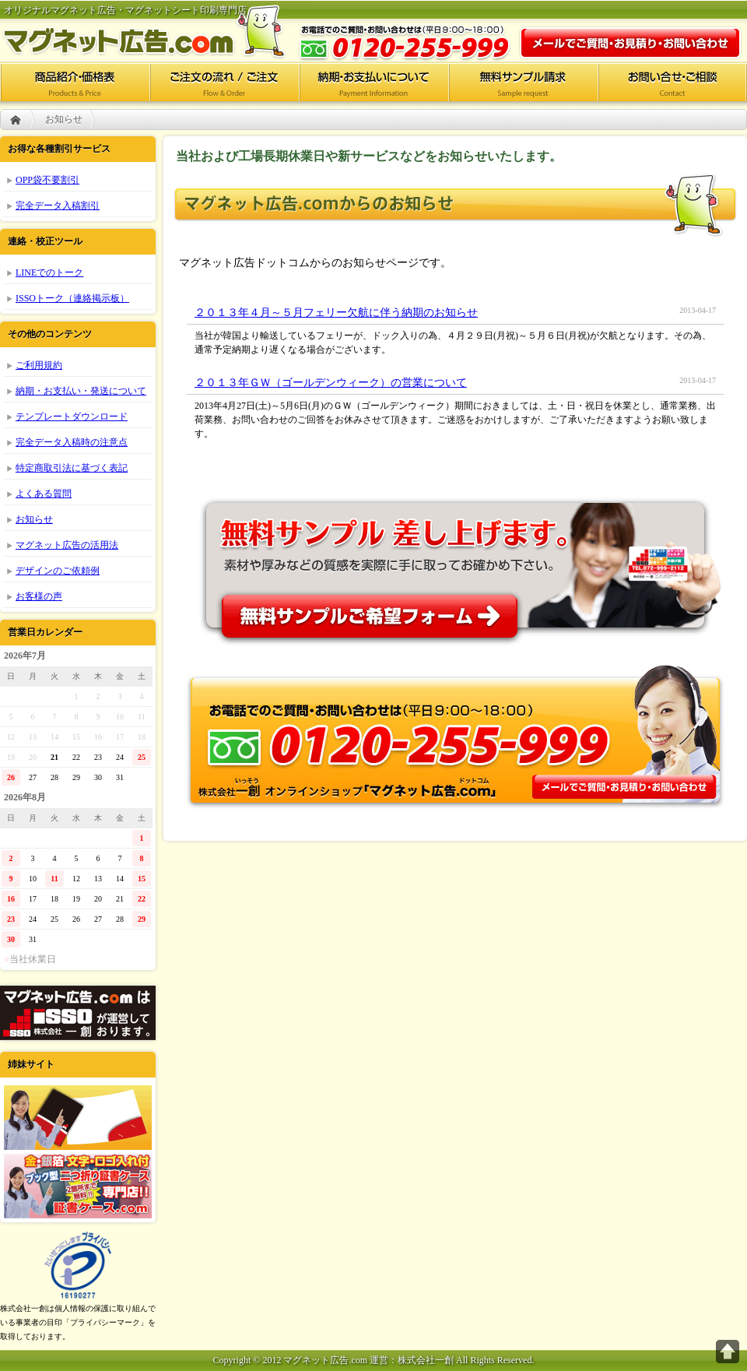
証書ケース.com (78, 1186)
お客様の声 (39, 596)
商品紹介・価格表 (74, 81)
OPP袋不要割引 (47, 179)
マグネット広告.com (155, 31)
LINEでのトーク (49, 272)
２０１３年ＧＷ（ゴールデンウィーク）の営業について (331, 382)
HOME (16, 119)
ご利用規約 (39, 365)
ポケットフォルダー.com (78, 1117)
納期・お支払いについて (373, 81)
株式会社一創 (78, 1013)
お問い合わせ (630, 42)
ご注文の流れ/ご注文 (224, 81)
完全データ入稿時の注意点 (72, 442)
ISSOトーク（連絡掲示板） (72, 298)
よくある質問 (44, 493)
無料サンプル (455, 565)
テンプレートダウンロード (72, 416)
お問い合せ (672, 81)
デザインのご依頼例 (58, 570)
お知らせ (34, 519)
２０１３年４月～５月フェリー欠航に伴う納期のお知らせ (336, 312)
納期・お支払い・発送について (81, 390)
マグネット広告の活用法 (67, 545)
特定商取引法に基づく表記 (72, 467)
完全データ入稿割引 (58, 205)
